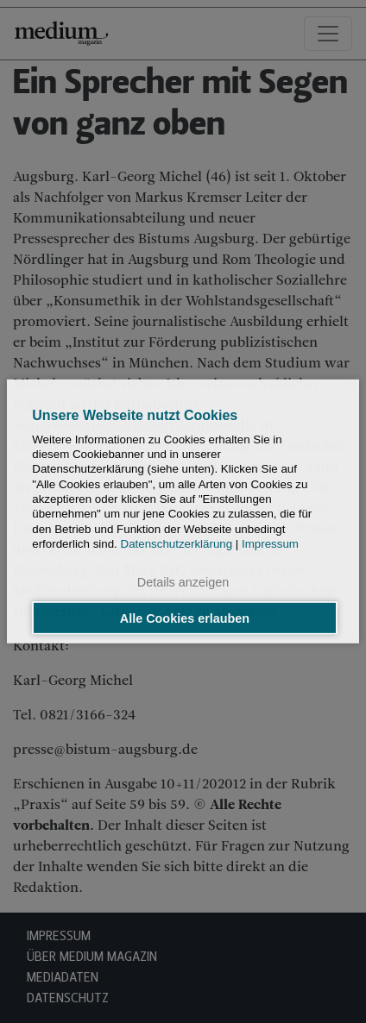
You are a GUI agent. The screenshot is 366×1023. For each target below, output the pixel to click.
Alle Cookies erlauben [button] (184, 617)
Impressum (270, 543)
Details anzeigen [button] (183, 582)
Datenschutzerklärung (177, 543)
